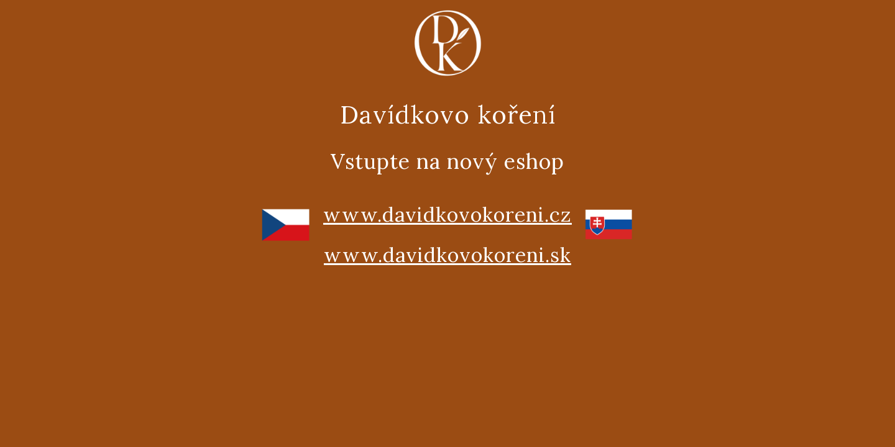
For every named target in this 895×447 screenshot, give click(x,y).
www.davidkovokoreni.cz (447, 214)
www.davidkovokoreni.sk (447, 255)
